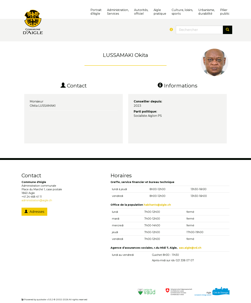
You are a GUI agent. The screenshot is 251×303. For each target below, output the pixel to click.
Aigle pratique (160, 11)
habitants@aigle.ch (157, 204)
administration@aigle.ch (37, 200)
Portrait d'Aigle (96, 11)
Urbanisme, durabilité (206, 11)
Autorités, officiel (141, 11)
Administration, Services (118, 11)
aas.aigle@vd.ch (190, 247)
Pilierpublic (224, 11)
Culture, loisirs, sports (182, 11)
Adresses (34, 212)
